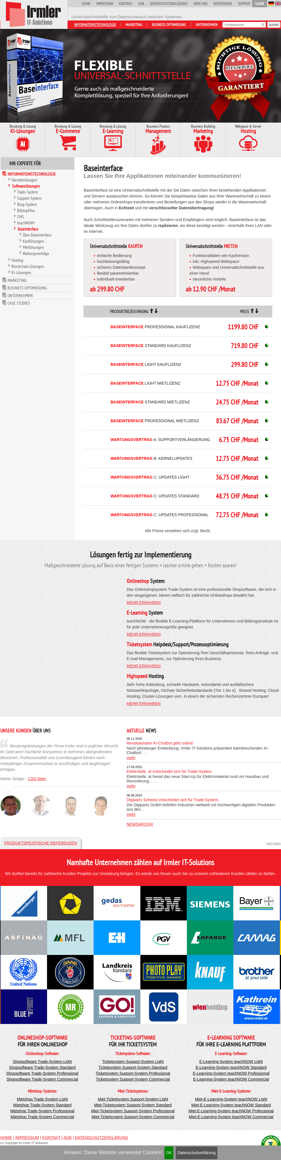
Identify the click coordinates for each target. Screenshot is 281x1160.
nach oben (273, 843)
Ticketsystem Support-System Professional (133, 1073)
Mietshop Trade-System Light (42, 1099)
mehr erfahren (144, 602)
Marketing (134, 24)
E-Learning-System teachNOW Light (231, 1061)
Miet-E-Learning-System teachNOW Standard (231, 1105)
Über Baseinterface (37, 235)
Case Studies (19, 303)
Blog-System (27, 204)
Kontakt (125, 3)
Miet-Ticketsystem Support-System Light (133, 1099)
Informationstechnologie (95, 24)
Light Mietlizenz (145, 383)
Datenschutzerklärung (196, 1152)
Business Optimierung (169, 24)
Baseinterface (28, 229)
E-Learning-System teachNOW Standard (231, 1067)
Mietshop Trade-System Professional (42, 1111)
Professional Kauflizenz (155, 327)
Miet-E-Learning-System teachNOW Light (231, 1099)
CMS (20, 216)
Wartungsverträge (36, 253)
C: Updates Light (149, 477)
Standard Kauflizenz (150, 345)
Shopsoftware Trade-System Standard (42, 1067)
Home (86, 3)
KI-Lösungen (21, 272)
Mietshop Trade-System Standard (42, 1105)
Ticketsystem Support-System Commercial (133, 1079)
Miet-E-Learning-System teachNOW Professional (231, 1111)
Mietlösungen (33, 247)
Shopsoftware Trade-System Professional (42, 1073)
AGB (141, 3)
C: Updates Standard (154, 496)
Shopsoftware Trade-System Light (42, 1061)
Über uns (200, 3)
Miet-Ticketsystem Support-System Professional (133, 1111)
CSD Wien (37, 779)
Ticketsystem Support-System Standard (132, 1067)
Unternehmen (207, 24)
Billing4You (26, 210)
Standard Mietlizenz (150, 402)
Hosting (17, 260)
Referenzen (222, 3)
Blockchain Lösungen (27, 266)
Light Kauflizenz (145, 364)
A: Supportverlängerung (160, 439)
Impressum (104, 3)
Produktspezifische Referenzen (40, 843)
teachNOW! (26, 223)
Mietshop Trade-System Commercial (42, 1117)
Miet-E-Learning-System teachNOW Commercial (231, 1117)
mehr (131, 757)
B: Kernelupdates (151, 458)
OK (169, 1152)
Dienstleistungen (24, 180)
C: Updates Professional (159, 515)
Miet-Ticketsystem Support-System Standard (133, 1105)
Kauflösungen (33, 241)
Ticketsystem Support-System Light (133, 1061)
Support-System (29, 198)
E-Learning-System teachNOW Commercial (231, 1079)
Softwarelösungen (26, 186)
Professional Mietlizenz (154, 421)
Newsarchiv (140, 824)
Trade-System (27, 192)
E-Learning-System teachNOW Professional (231, 1073)
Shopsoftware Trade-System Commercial (42, 1079)
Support (244, 3)
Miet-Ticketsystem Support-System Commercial (133, 1117)
